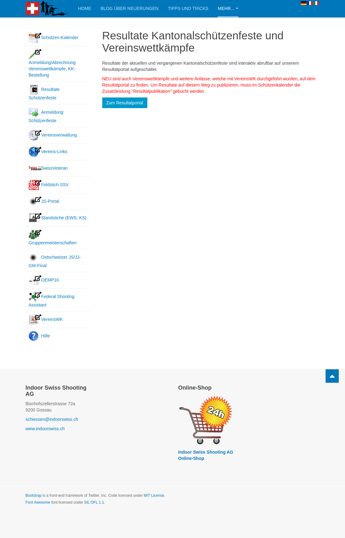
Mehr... (228, 8)
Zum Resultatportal (124, 102)
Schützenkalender (275, 84)
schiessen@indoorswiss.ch (52, 419)
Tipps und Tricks (188, 8)
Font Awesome (38, 502)
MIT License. (154, 495)
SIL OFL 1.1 (94, 502)
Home (84, 8)
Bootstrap (34, 495)
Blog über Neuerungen (130, 8)
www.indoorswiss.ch (45, 428)
